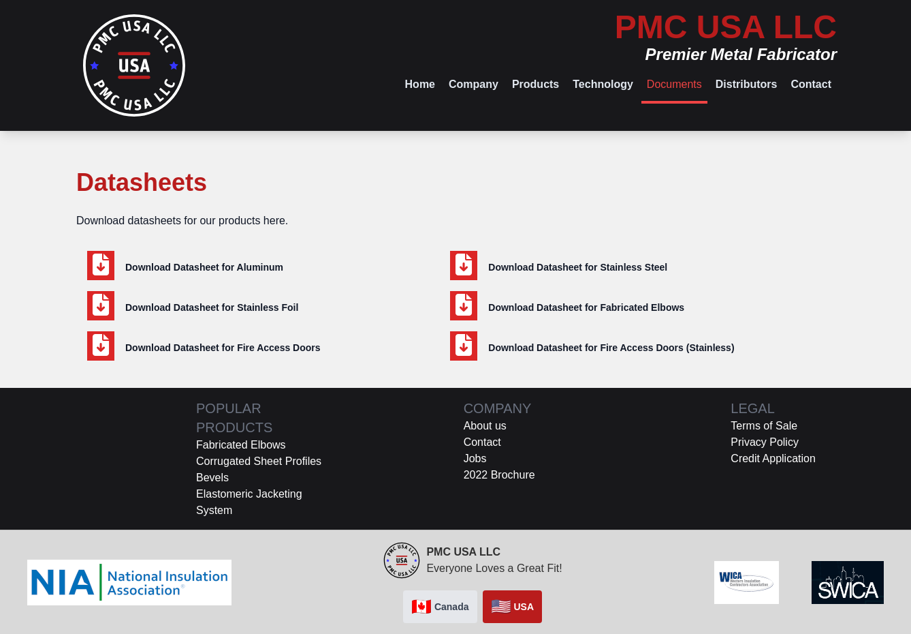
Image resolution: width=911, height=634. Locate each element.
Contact (810, 84)
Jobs (475, 458)
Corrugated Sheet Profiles (258, 461)
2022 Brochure (499, 475)
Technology (603, 84)
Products (535, 84)
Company (473, 84)
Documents (674, 84)
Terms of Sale (764, 426)
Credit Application (773, 458)
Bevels (212, 477)
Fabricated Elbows (241, 445)
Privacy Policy (765, 442)
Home (420, 84)
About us (485, 426)
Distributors (747, 84)
